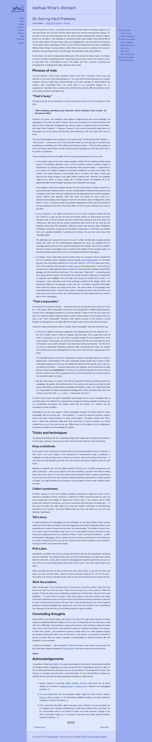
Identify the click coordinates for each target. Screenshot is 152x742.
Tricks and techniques (127, 39)
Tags (22, 36)
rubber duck (81, 686)
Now (22, 21)
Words (21, 24)
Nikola (78, 736)
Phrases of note (125, 30)
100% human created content (94, 736)
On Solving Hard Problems (53, 18)
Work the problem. (127, 54)
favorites (71, 722)
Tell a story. (125, 48)
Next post (104, 727)
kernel (77, 266)
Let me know (68, 648)
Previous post (39, 727)
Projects (20, 27)
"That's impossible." (128, 36)
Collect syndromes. (128, 45)
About (21, 18)
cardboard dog (66, 686)
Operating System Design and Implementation (78, 260)
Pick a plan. (125, 51)
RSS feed (20, 39)
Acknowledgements (126, 60)
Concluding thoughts (126, 57)
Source (21, 43)
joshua (35, 653)
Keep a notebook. (127, 42)
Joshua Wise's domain (54, 8)
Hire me (21, 33)
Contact (21, 30)
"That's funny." (126, 33)
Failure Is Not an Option (49, 697)
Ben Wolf (53, 664)
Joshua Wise (53, 736)
